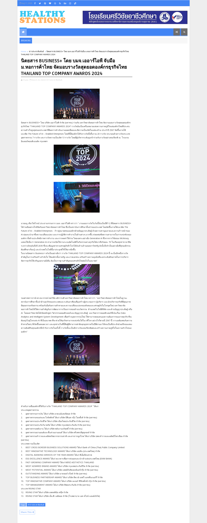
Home (23, 51)
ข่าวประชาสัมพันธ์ (36, 51)
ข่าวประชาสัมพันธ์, (54, 80)
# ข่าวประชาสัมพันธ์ (36, 504)
